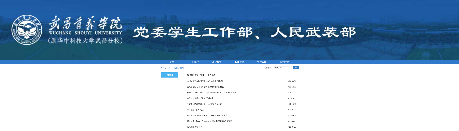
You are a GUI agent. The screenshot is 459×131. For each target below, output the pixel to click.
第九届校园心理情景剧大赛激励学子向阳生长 (205, 87)
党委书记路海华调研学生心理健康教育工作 (204, 104)
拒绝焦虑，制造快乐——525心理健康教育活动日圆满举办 (210, 121)
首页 (172, 62)
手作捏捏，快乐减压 (195, 110)
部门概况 (194, 62)
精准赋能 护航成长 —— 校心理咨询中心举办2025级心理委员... (212, 93)
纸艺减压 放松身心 (194, 127)
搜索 (296, 67)
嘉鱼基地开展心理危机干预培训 (200, 98)
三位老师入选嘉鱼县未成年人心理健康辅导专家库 (207, 115)
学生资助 (261, 62)
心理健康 (239, 62)
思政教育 (216, 62)
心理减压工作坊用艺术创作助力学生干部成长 (205, 81)
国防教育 (284, 62)
